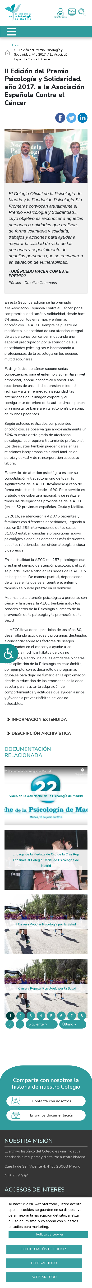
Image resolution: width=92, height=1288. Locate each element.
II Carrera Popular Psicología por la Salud (46, 988)
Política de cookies (50, 1234)
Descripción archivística (41, 733)
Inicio (15, 45)
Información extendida (39, 719)
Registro (60, 12)
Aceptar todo (44, 1277)
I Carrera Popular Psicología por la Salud (46, 924)
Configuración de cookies (44, 1249)
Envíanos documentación (51, 1115)
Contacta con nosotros (51, 1101)
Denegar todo (44, 1263)
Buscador (82, 12)
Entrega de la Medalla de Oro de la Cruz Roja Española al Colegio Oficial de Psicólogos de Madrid (46, 860)
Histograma (72, 12)
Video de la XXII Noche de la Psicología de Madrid (46, 796)
